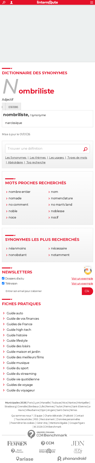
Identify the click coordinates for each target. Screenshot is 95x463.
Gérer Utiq (42, 423)
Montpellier (83, 402)
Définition (10, 107)
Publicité (68, 415)
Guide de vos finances (23, 318)
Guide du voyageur (21, 390)
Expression (41, 107)
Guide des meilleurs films (25, 357)
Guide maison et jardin (23, 352)
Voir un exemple (82, 278)
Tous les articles (23, 419)
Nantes (72, 402)
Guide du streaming (21, 374)
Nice (64, 402)
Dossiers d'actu (13, 278)
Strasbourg (10, 406)
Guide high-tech (19, 330)
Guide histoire (17, 335)
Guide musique (18, 363)
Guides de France (19, 324)
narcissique (13, 123)
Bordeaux (34, 406)
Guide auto (15, 313)
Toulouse (56, 402)
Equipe (38, 415)
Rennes (50, 406)
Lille (42, 406)
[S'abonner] (47, 291)
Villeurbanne (32, 410)
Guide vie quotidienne (23, 379)
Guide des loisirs (18, 346)
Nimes (73, 410)
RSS (36, 419)
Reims (67, 406)
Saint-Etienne (79, 406)
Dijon (43, 410)
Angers (51, 410)
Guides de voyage (20, 385)
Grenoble (22, 406)
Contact (79, 415)
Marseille (45, 402)
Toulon (58, 406)
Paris (30, 402)
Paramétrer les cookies (22, 423)
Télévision (9, 283)
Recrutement (47, 419)
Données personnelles (68, 419)
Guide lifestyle (17, 340)
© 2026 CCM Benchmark (47, 427)
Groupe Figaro (77, 423)
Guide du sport (18, 368)
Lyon (36, 402)
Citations (58, 107)
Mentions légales (58, 423)
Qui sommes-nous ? (22, 415)
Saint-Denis (62, 410)
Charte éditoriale (53, 415)
